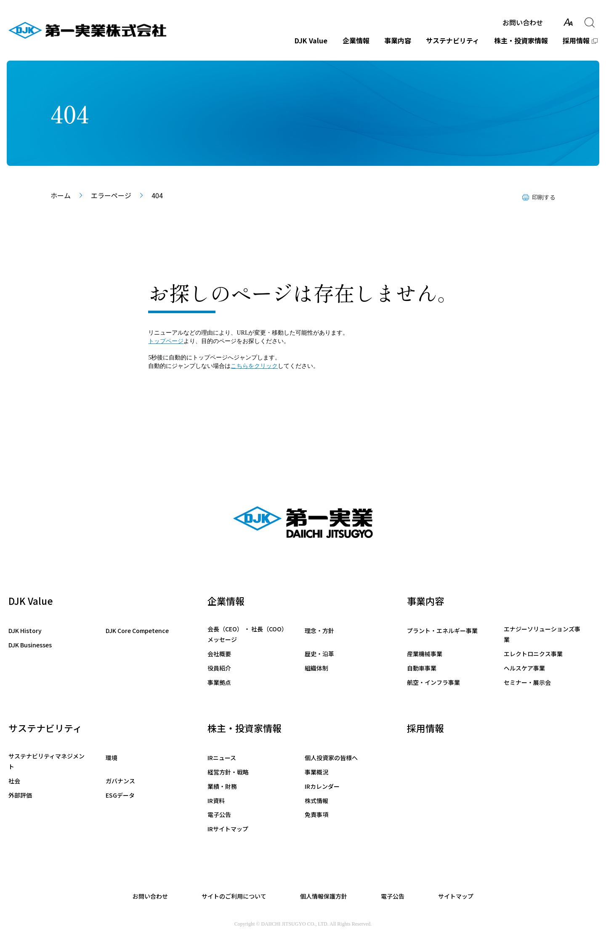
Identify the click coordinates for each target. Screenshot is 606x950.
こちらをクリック (254, 366)
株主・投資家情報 (521, 40)
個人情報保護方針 (323, 896)
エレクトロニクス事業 (533, 653)
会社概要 (219, 653)
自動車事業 (421, 668)
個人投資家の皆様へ (331, 757)
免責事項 (316, 814)
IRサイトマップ (227, 829)
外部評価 (20, 795)
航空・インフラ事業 (433, 682)
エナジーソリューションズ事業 (542, 634)
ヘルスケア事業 (524, 668)
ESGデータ (120, 795)
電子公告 (219, 814)
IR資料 (216, 800)
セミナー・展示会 (527, 682)
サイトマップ (455, 896)
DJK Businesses (30, 645)
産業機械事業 (424, 653)
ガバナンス (120, 781)
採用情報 (576, 40)
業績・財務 (222, 786)
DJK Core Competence (137, 630)
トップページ (165, 341)
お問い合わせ (522, 22)
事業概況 (316, 772)
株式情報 (316, 800)
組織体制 (316, 668)
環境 (111, 757)
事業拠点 (219, 682)
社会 (14, 781)
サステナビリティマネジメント (46, 761)
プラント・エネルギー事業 (442, 630)
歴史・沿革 (319, 653)
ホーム (60, 195)
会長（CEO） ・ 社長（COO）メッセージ (245, 634)
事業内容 (397, 40)
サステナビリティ (452, 40)
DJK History (25, 630)
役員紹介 (219, 668)
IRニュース (221, 757)
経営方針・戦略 (228, 772)
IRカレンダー (322, 786)
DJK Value (311, 40)
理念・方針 (319, 630)
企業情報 (356, 40)
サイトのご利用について (234, 896)
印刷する (544, 197)
